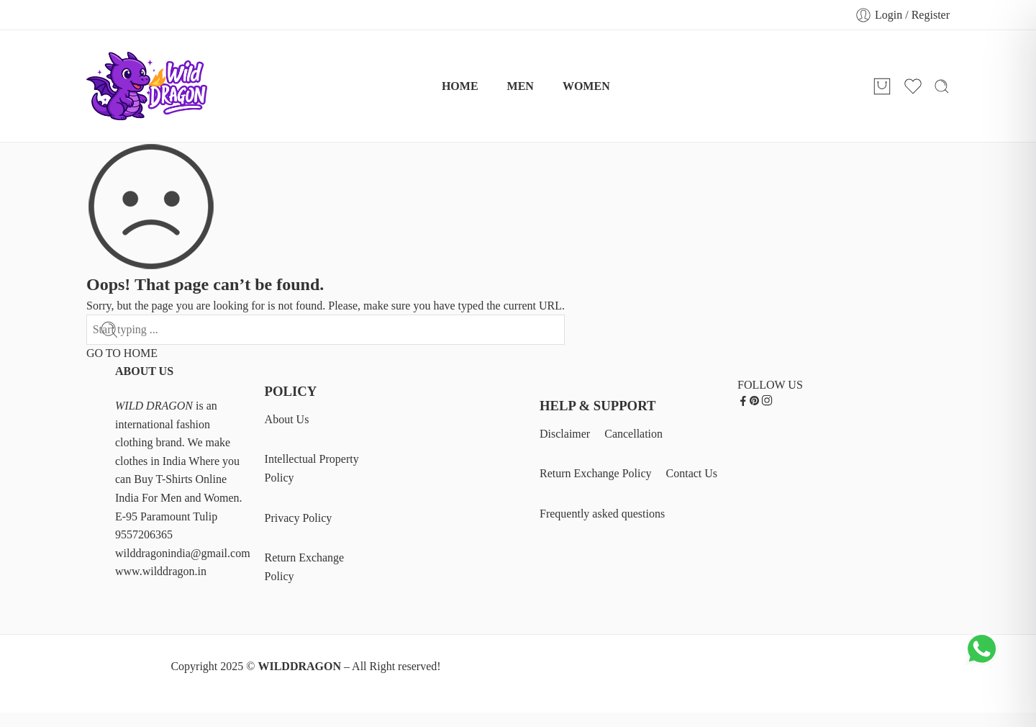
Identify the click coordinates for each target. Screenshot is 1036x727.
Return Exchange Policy (305, 566)
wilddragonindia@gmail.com (182, 553)
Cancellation (633, 434)
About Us (287, 419)
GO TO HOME (122, 353)
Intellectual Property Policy (312, 468)
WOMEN (586, 86)
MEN (520, 86)
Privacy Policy (298, 518)
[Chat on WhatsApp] (983, 661)
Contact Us (692, 473)
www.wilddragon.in (160, 571)
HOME (460, 86)
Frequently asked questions (602, 513)
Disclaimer (565, 434)
